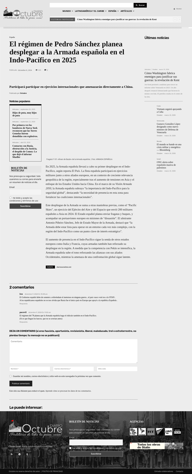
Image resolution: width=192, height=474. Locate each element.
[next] (179, 19)
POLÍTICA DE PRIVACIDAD (52, 471)
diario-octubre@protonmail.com (37, 446)
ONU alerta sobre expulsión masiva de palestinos (166, 165)
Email (12, 187)
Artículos (15, 109)
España (12, 37)
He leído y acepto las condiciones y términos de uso (23, 199)
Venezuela (160, 121)
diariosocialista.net (64, 267)
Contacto (179, 471)
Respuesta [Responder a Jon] (23, 304)
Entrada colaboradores (164, 471)
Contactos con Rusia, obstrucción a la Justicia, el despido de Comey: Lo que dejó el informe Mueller (24, 151)
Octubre (23, 93)
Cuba (159, 106)
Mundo (159, 141)
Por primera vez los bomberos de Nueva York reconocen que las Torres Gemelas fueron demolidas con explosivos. (25, 131)
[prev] (175, 19)
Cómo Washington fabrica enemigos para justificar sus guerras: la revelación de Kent (117, 19)
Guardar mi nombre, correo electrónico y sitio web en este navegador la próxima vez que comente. (57, 376)
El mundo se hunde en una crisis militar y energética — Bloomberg (169, 147)
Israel (159, 159)
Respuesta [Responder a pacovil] (23, 322)
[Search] (140, 5)
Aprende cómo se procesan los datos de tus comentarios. (68, 391)
